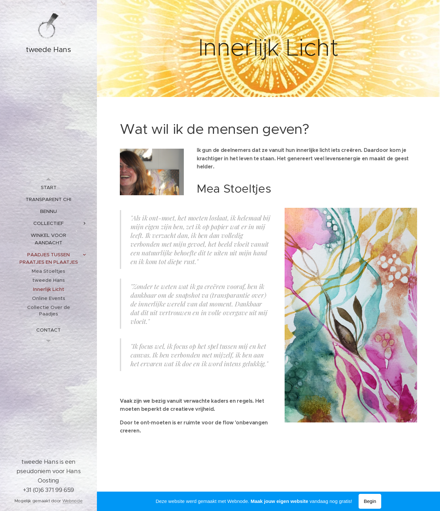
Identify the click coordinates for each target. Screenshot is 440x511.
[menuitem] (48, 187)
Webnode (72, 501)
